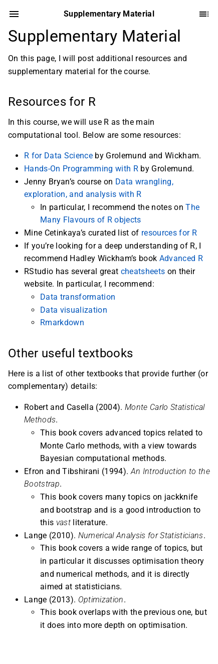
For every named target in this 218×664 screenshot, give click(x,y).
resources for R (169, 233)
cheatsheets (143, 271)
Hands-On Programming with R (81, 168)
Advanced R (181, 258)
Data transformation (77, 297)
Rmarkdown (62, 322)
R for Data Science (58, 155)
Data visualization (73, 310)
